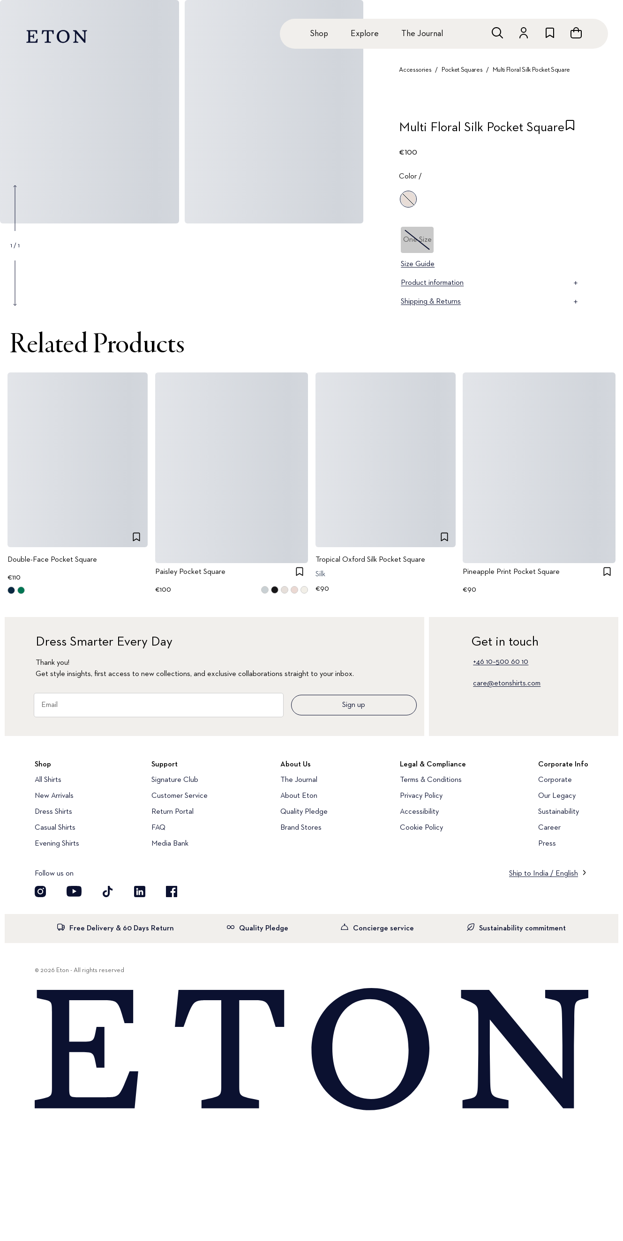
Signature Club (174, 780)
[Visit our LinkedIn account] (139, 891)
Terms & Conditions (431, 780)
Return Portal (172, 812)
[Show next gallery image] (15, 282)
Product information (490, 283)
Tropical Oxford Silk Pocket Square (370, 560)
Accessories (415, 70)
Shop (319, 34)
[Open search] (497, 32)
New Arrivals (54, 796)
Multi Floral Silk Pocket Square (531, 70)
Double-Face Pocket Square (52, 560)
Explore (365, 34)
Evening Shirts (57, 843)
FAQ (158, 828)
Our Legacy (557, 796)
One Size (417, 240)
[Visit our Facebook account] (171, 891)
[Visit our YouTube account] (74, 891)
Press (547, 843)
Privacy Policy (421, 796)
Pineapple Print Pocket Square (511, 572)
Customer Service (179, 796)
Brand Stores (301, 828)
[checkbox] (570, 130)
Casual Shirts (55, 828)
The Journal (422, 34)
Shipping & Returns (490, 301)
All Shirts (48, 780)
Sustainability (558, 812)
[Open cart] (576, 32)
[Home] (311, 1050)
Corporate (555, 780)
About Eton (298, 796)
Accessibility (419, 812)
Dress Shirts (53, 812)
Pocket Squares (462, 70)
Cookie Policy (421, 828)
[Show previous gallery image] (15, 208)
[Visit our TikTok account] (107, 891)
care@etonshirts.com (506, 683)
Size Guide (418, 264)
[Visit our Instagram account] (40, 891)
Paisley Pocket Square (190, 572)
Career (549, 828)
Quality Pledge (304, 812)
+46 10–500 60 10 (500, 662)
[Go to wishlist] (549, 32)
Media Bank (169, 843)
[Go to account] (523, 32)
